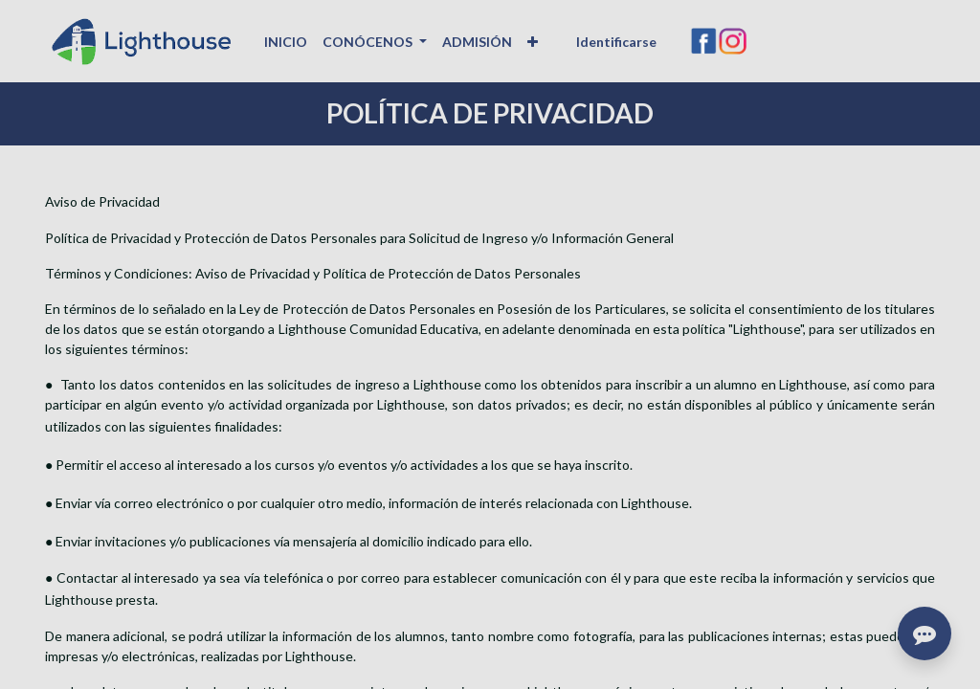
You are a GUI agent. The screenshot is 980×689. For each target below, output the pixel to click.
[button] (533, 41)
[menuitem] (285, 41)
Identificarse (616, 41)
